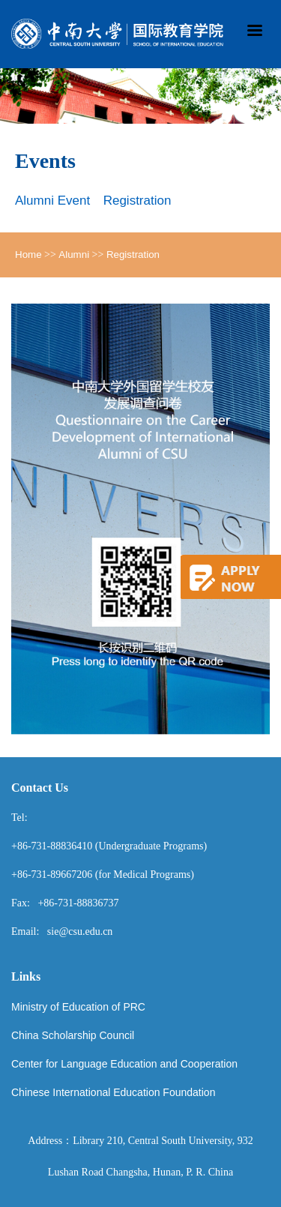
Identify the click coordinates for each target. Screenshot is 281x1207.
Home (28, 254)
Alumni (73, 254)
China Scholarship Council (72, 1035)
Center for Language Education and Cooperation (124, 1064)
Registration (137, 200)
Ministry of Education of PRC (78, 1007)
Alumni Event (52, 200)
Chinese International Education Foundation (113, 1092)
